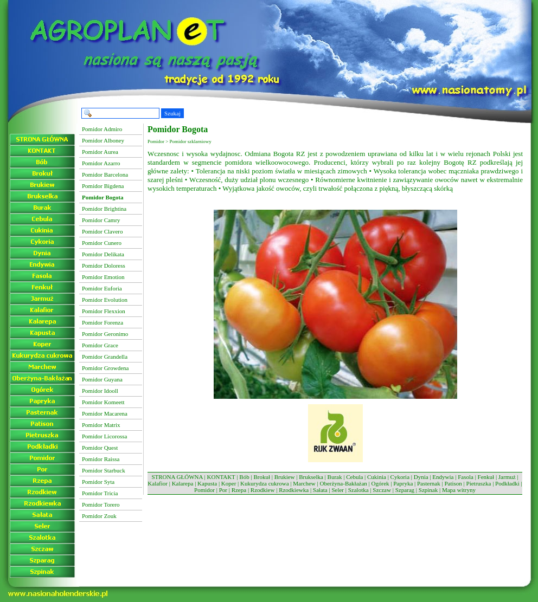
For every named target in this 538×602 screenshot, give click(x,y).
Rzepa (239, 490)
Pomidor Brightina (104, 208)
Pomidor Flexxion (103, 311)
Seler (337, 490)
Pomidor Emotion (103, 277)
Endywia (442, 477)
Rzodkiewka (294, 490)
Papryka (403, 483)
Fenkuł (486, 477)
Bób (244, 477)
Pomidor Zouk (99, 516)
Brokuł (261, 477)
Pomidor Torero (101, 504)
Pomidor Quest (100, 447)
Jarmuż (507, 477)
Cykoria (399, 477)
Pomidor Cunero (101, 242)
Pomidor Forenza (102, 322)
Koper (228, 483)
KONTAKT (221, 477)
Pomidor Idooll (100, 390)
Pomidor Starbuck (103, 470)
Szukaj (172, 113)
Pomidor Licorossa (104, 436)
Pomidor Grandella (104, 356)
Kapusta (207, 483)
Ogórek (380, 483)
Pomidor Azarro (101, 163)
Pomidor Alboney (103, 140)
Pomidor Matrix (101, 425)
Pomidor (204, 490)
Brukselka (311, 477)
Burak (335, 477)
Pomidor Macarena (104, 413)
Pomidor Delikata (103, 254)
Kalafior (158, 483)
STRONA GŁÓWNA (176, 477)
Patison (453, 483)
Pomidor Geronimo (105, 334)
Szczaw (382, 490)
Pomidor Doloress (103, 265)
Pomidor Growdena (105, 368)
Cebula (354, 477)
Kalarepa (183, 483)
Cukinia (376, 477)
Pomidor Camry (101, 220)
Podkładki (507, 483)
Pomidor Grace (100, 345)
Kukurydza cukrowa (264, 483)
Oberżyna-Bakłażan (343, 483)
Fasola (465, 477)
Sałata (320, 490)
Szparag (404, 490)
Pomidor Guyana (102, 379)
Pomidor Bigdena (103, 186)
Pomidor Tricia (100, 493)
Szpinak (428, 490)
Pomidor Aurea (100, 151)
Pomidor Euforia (102, 288)
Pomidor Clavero (102, 231)
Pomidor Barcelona (105, 174)
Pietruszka (478, 483)
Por (223, 490)
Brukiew (284, 477)
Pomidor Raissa (100, 459)
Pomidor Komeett (103, 402)
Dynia (421, 477)
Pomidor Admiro (102, 129)
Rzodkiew (263, 490)
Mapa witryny (459, 490)
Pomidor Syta (98, 481)
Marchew (304, 483)
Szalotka (358, 490)
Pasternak (428, 483)
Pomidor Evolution (104, 299)
